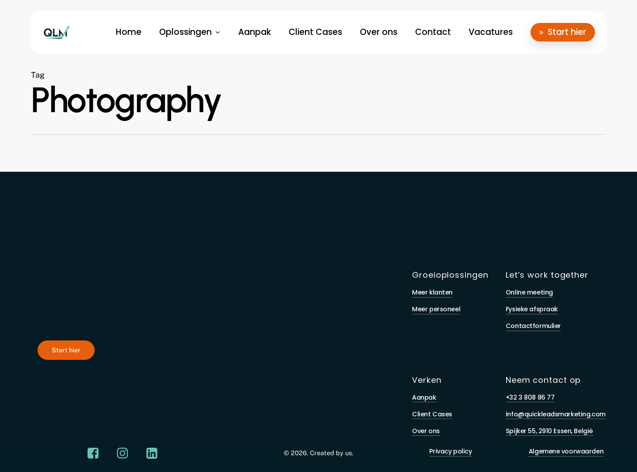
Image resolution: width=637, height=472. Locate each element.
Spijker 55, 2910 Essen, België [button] (549, 431)
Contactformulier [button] (533, 325)
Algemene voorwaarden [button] (566, 451)
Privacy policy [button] (450, 451)
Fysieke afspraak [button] (532, 309)
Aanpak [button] (424, 397)
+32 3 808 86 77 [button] (530, 397)
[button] (66, 350)
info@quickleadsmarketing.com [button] (556, 414)
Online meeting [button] (529, 292)
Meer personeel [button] (436, 309)
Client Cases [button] (432, 414)
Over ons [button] (426, 431)
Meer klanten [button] (432, 292)
